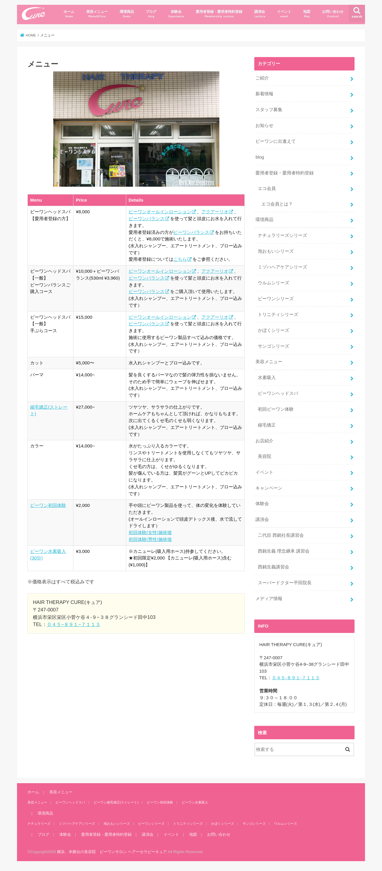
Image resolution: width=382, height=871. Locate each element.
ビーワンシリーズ (276, 298)
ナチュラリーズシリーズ (282, 235)
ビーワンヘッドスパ (278, 393)
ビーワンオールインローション (160, 211)
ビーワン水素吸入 (195, 802)
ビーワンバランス (146, 218)
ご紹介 (262, 78)
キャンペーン (268, 488)
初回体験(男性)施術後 (150, 539)
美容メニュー (97, 14)
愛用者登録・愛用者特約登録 (219, 14)
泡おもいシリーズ (276, 251)
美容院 (264, 456)
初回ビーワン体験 (276, 409)
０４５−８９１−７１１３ (73, 624)
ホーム (69, 14)
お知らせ (264, 125)
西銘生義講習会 (273, 567)
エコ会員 (267, 188)
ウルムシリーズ (273, 282)
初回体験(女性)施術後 (150, 532)
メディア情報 (268, 598)
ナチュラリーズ (38, 823)
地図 (306, 14)
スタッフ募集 (268, 109)
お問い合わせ (333, 14)
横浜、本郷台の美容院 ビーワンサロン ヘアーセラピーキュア (112, 851)
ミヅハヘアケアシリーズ (282, 267)
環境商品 (127, 14)
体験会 (176, 14)
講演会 (259, 14)
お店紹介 (264, 440)
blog (259, 157)
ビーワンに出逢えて (275, 141)
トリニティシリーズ (278, 314)
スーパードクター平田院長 (285, 582)
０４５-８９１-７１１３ (296, 677)
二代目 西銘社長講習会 (281, 535)
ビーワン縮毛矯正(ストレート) (116, 802)
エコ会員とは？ (277, 204)
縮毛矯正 (267, 425)
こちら (180, 259)
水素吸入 (267, 377)
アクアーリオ (214, 211)
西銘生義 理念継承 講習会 (283, 551)
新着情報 (264, 93)
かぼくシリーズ (273, 330)
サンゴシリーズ (273, 346)
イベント (284, 14)
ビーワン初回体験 (48, 505)
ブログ (151, 14)
